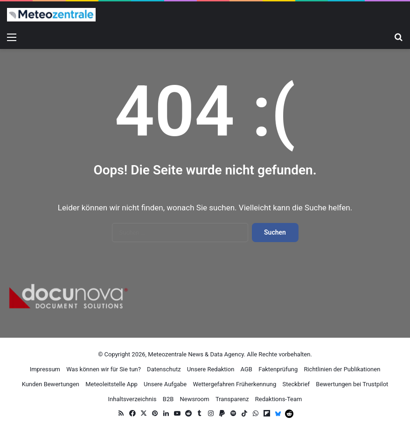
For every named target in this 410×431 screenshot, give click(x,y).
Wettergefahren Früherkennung (234, 384)
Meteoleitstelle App (111, 384)
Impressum (45, 369)
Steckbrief (296, 384)
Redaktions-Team (278, 399)
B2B (168, 399)
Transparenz (232, 399)
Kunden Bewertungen (50, 384)
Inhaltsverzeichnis (132, 399)
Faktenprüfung (278, 369)
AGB (246, 369)
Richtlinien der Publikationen (342, 369)
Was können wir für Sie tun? (103, 369)
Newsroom (194, 399)
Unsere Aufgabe (165, 384)
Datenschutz (164, 369)
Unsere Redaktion (211, 369)
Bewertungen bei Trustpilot (352, 384)
